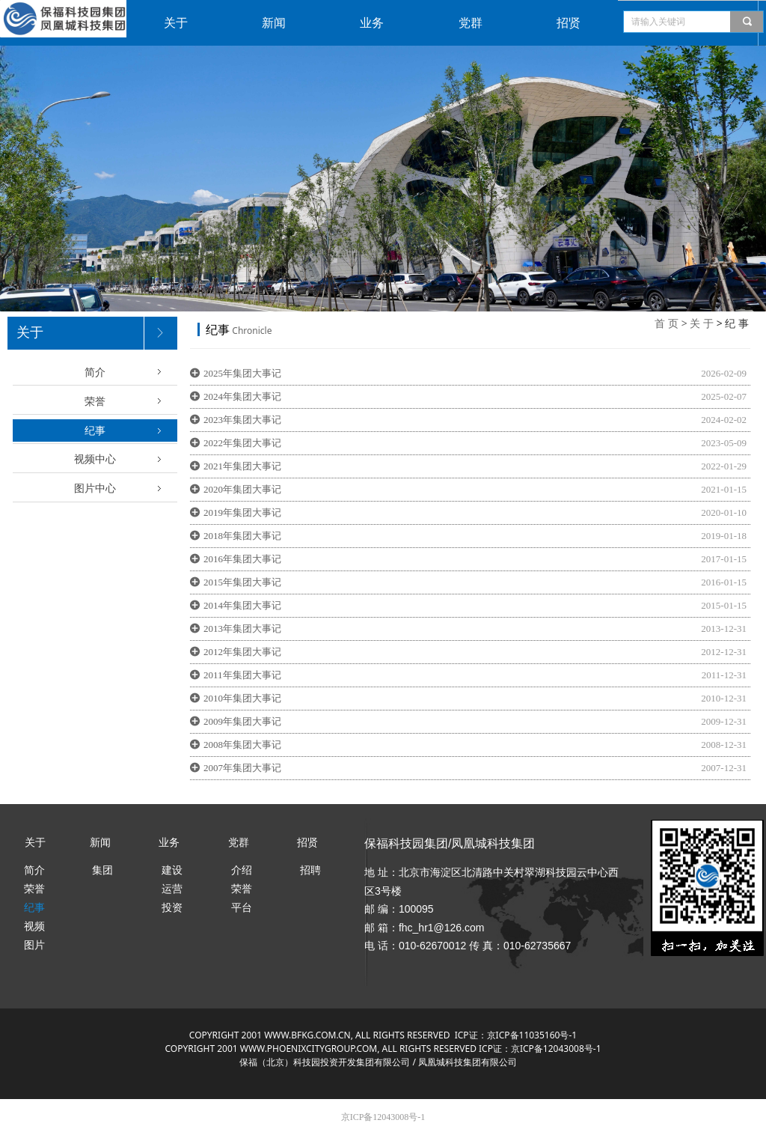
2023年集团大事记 (242, 419)
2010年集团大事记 (242, 698)
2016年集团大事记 (242, 559)
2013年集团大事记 (242, 628)
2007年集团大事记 (242, 767)
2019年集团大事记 (242, 512)
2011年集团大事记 (242, 675)
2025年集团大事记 (242, 373)
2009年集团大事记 (242, 721)
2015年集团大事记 (242, 582)
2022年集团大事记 (242, 442)
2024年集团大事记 (242, 396)
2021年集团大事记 (242, 466)
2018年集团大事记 (242, 535)
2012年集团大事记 (242, 651)
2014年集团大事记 (242, 605)
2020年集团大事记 (242, 489)
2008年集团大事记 (242, 744)
